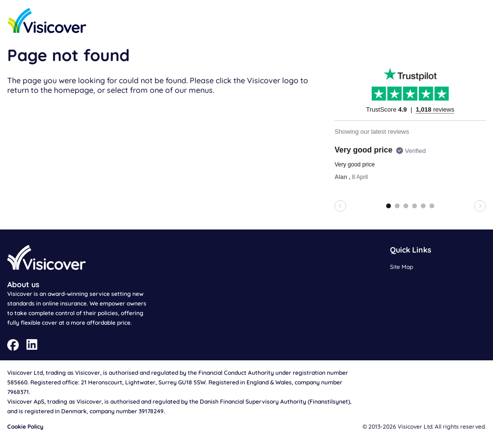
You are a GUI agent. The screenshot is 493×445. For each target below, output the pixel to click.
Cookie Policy (25, 426)
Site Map (401, 266)
